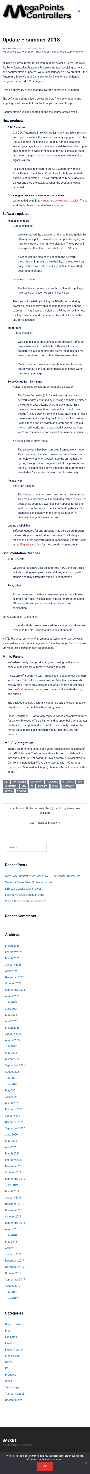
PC (32, 786)
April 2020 (11, 1147)
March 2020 (12, 1153)
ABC (6, 782)
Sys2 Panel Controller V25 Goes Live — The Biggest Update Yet (42, 876)
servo (55, 786)
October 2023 (13, 983)
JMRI (29, 758)
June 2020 (11, 1134)
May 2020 (11, 1141)
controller (19, 782)
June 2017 (11, 1298)
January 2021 (13, 1115)
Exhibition (11, 1337)
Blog (8, 1330)
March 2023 (12, 1027)
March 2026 (12, 945)
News (8, 1362)
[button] (79, 11)
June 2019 (11, 1185)
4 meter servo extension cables (60, 200)
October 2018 (13, 1216)
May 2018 (11, 1241)
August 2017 (12, 1285)
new (24, 786)
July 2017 (11, 1292)
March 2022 (12, 1059)
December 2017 (14, 1260)
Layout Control (25, 52)
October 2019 (13, 1172)
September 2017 (15, 1279)
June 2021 (11, 1084)
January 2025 (13, 964)
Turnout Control (14, 1393)
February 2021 (13, 1109)
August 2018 (12, 1229)
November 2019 (14, 1166)
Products (58, 52)
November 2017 (14, 1267)
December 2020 (14, 1122)
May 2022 (11, 1052)
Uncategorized (74, 52)
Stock (8, 1381)
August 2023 (12, 996)
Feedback (8, 52)
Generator (36, 782)
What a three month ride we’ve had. (26, 901)
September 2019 (15, 1178)
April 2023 (11, 1021)
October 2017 (13, 1273)
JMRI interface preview (43, 822)
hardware (52, 782)
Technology (12, 1387)
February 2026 (13, 952)
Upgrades (26, 544)
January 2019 (13, 1197)
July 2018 (11, 1235)
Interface (68, 782)
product (42, 786)
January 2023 (13, 1033)
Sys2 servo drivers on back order (24, 894)
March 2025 (12, 958)
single (82, 132)
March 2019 (12, 1191)
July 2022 (11, 1046)
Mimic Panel (43, 52)
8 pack (22, 137)
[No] (85, 1463)
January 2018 (13, 1254)
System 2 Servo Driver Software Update (28, 882)
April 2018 (11, 1248)
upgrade (21, 791)
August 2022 (12, 1040)
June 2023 (11, 1008)
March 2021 (12, 1103)
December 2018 (14, 1204)
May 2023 (11, 1015)
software (68, 786)
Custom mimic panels (30, 689)
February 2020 (13, 1159)
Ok (45, 1466)
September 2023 (15, 989)
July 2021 (11, 1078)
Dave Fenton (13, 48)
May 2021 (11, 1090)
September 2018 (15, 1222)
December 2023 (14, 977)
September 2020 (15, 1128)
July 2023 (11, 1002)
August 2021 (12, 1071)
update (9, 791)
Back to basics (14, 1324)
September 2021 (15, 1065)
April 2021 (11, 1096)
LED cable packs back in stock (23, 888)
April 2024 (11, 971)
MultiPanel (11, 786)
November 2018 (14, 1210)
